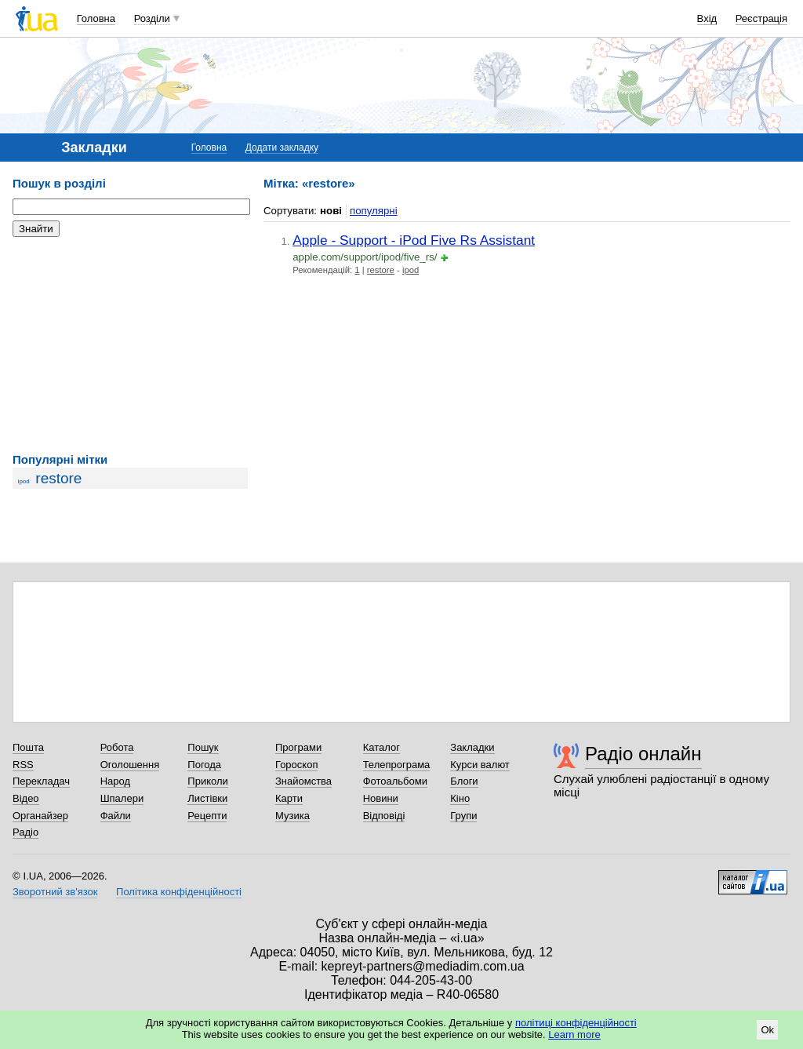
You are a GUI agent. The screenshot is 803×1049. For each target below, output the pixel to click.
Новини (380, 798)
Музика (292, 815)
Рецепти (207, 815)
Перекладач (41, 781)
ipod (24, 481)
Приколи (207, 781)
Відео (26, 798)
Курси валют (480, 764)
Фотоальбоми (395, 781)
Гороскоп (296, 764)
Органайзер (40, 815)
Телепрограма (397, 764)
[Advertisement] (130, 345)
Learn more (574, 1034)
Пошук (202, 747)
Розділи (152, 18)
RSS (23, 764)
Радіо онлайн (643, 753)
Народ (115, 781)
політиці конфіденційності (576, 1023)
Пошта (28, 747)
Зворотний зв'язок (55, 892)
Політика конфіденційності (179, 892)
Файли (115, 815)
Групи (463, 815)
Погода (204, 764)
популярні (374, 211)
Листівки (207, 798)
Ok (767, 1030)
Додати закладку (281, 147)
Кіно (460, 798)
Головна (96, 18)
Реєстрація (761, 18)
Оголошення (130, 764)
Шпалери (122, 798)
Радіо (25, 832)
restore (58, 478)
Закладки (472, 747)
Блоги (464, 781)
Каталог (381, 747)
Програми (298, 747)
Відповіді (384, 815)
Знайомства (303, 781)
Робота (117, 747)
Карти (289, 798)
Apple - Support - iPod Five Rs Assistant (413, 240)
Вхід (707, 18)
